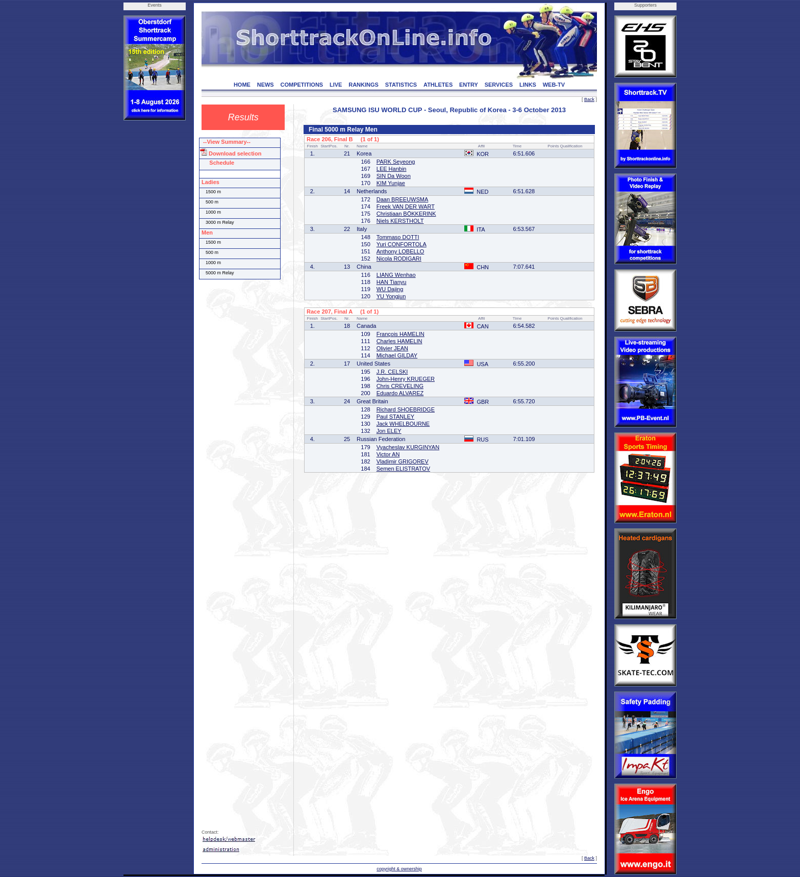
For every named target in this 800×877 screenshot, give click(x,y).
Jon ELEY (389, 431)
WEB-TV (554, 85)
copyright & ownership (399, 868)
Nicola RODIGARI (399, 258)
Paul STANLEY (395, 417)
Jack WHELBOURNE (403, 424)
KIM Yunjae (391, 183)
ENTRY (468, 85)
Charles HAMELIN (399, 341)
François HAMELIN (400, 334)
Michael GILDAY (397, 355)
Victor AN (388, 454)
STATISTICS (401, 85)
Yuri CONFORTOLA (402, 244)
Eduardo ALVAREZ (400, 393)
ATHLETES (438, 85)
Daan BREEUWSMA (402, 199)
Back (589, 99)
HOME (242, 85)
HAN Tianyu (392, 282)
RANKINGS (363, 85)
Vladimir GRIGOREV (403, 461)
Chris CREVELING (400, 386)
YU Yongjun (391, 296)
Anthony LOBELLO (400, 251)
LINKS (527, 85)
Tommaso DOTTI (398, 237)
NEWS (265, 85)
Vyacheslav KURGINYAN (408, 447)
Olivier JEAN (392, 348)
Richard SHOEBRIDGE (406, 409)
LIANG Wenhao (396, 275)
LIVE (336, 85)
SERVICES (499, 85)
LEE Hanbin (392, 169)
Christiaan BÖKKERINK (406, 214)
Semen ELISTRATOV (403, 469)
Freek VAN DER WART (406, 206)
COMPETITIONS (301, 85)
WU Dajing (390, 289)
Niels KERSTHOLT (400, 221)
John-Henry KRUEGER (406, 379)
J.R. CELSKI (392, 372)
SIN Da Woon (394, 176)
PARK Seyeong (396, 162)
